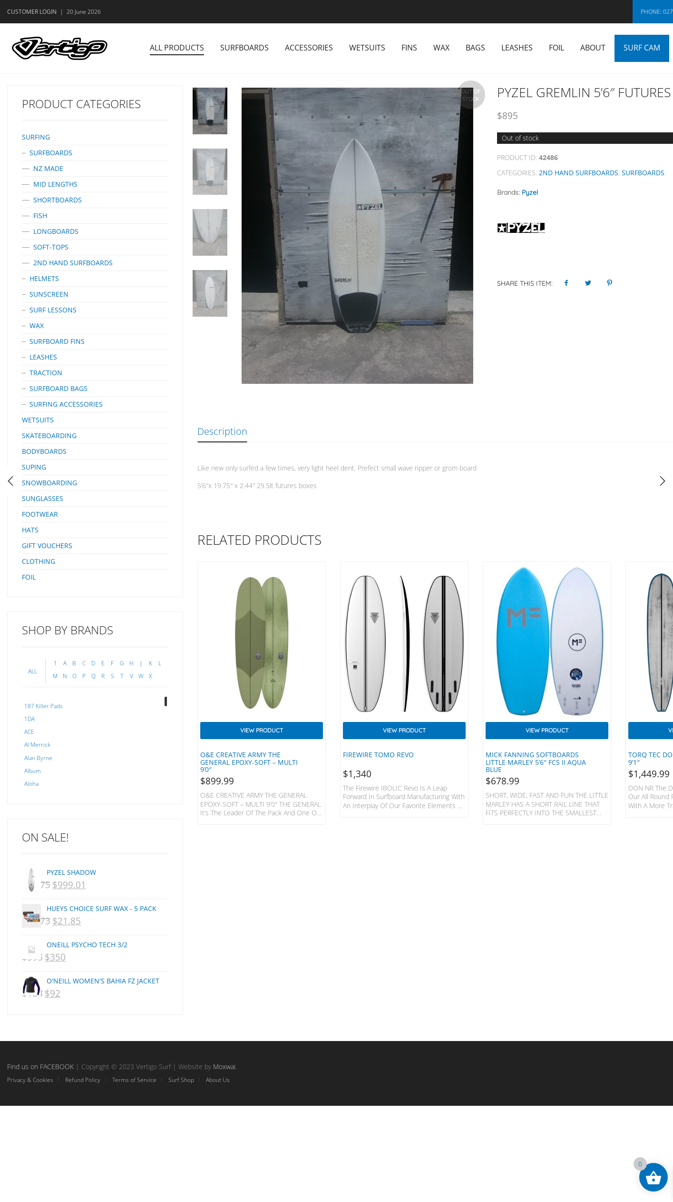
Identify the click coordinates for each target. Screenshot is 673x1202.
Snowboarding (49, 482)
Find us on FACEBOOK (40, 1066)
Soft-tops (50, 246)
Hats (30, 529)
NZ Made (48, 168)
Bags (475, 47)
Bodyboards (44, 451)
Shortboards (57, 199)
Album (32, 771)
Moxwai (224, 1066)
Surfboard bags (58, 388)
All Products (177, 47)
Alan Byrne (38, 758)
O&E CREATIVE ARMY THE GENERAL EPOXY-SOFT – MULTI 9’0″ (249, 762)
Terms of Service (134, 1080)
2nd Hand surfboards (578, 172)
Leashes (517, 47)
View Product (261, 730)
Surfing (36, 136)
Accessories (309, 47)
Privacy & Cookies (30, 1080)
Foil (556, 47)
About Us (218, 1080)
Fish (40, 215)
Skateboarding (49, 435)
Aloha (31, 784)
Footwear (40, 514)
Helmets (44, 278)
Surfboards (244, 47)
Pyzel (530, 192)
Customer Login (32, 12)
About (592, 47)
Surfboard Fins (57, 341)
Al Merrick (37, 745)
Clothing (38, 561)
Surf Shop (181, 1080)
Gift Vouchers (47, 545)
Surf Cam (642, 47)
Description (222, 431)
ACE (29, 732)
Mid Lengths (55, 184)
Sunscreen (48, 294)
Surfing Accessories (66, 404)
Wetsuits (367, 47)
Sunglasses (42, 498)
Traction (45, 372)
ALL (32, 671)
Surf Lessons (53, 309)
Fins (409, 47)
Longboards (55, 231)
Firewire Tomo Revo (378, 754)
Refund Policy (82, 1080)
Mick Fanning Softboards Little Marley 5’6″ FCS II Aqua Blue (536, 762)
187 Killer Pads (43, 706)
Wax (441, 47)
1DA (29, 719)
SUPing (34, 466)
